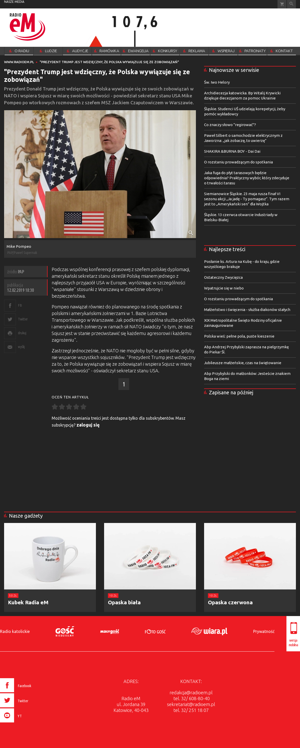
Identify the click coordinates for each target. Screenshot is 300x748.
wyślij (21, 346)
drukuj (22, 333)
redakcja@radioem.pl (191, 692)
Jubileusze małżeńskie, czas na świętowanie (242, 363)
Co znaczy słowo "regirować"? (230, 124)
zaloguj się (88, 424)
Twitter (23, 319)
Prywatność (263, 631)
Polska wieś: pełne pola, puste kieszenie (239, 336)
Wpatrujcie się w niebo (224, 288)
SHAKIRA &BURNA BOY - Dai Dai (232, 151)
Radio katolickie (15, 631)
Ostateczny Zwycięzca (223, 277)
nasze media (14, 1)
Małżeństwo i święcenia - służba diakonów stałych (247, 309)
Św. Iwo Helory (217, 82)
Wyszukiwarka (291, 4)
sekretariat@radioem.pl (191, 704)
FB (20, 305)
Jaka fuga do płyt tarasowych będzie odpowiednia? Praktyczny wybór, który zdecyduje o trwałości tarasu (246, 178)
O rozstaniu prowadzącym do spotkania (238, 162)
